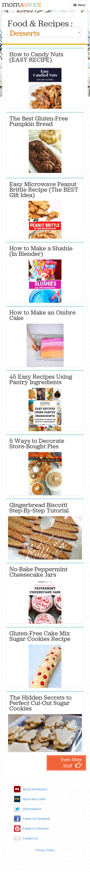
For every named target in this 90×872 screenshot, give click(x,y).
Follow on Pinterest (36, 828)
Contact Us (30, 838)
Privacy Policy (45, 850)
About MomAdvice (35, 789)
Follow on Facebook (36, 818)
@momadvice (32, 809)
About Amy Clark (34, 799)
